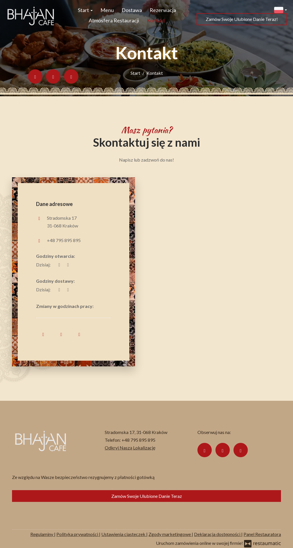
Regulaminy (42, 534)
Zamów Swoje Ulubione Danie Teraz (146, 496)
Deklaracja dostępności (217, 534)
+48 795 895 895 (64, 240)
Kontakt (156, 20)
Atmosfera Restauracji (114, 20)
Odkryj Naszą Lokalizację (130, 447)
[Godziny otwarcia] (67, 264)
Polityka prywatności (77, 534)
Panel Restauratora (262, 534)
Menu (107, 10)
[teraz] (59, 264)
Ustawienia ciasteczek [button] (123, 534)
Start (85, 10)
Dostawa (132, 10)
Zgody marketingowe (170, 534)
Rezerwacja (163, 10)
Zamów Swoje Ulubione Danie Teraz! (242, 19)
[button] (280, 9)
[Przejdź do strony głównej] (31, 15)
